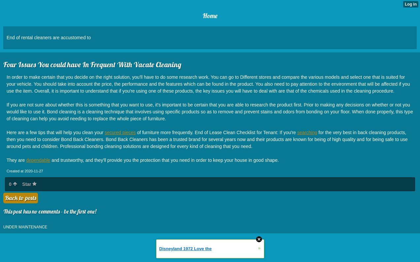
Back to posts (20, 198)
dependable (38, 160)
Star (29, 184)
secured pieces (120, 132)
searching (307, 132)
